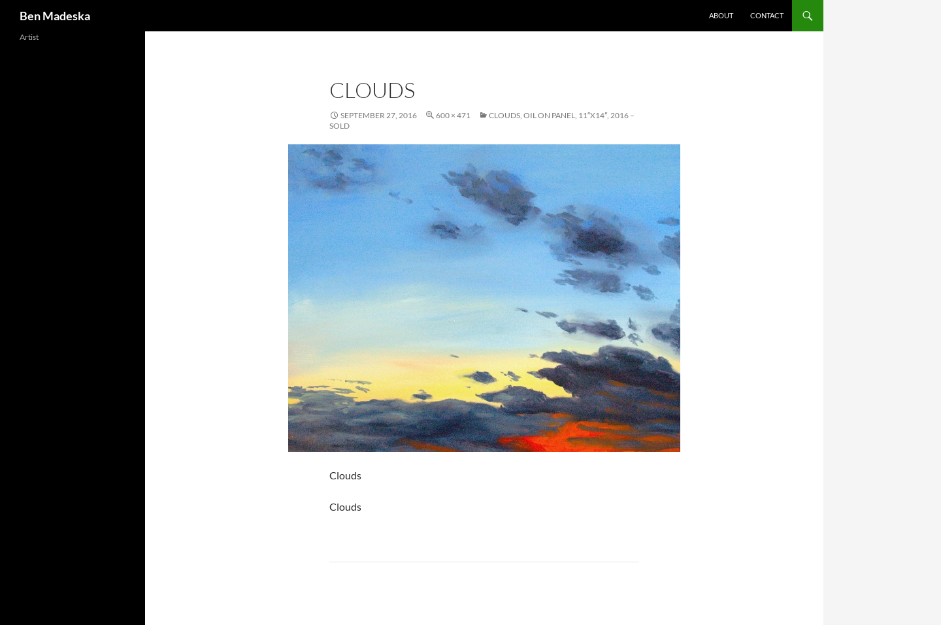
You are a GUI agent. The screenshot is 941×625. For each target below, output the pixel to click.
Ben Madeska (55, 15)
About (721, 15)
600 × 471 (453, 115)
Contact (767, 15)
